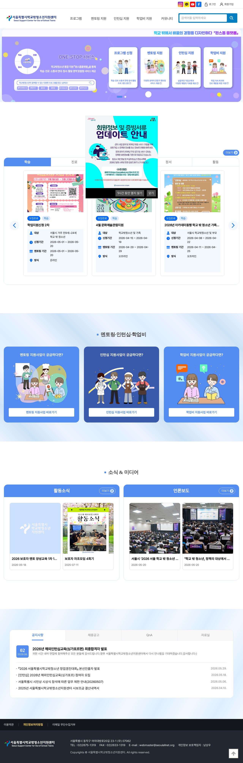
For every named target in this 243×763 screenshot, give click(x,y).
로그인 (212, 4)
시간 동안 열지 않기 (129, 193)
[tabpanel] (121, 65)
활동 (216, 162)
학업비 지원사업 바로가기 (201, 412)
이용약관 (9, 724)
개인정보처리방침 (33, 724)
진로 (74, 162)
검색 (231, 18)
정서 (169, 162)
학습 (27, 162)
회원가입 (229, 4)
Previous (14, 225)
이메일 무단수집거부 (63, 724)
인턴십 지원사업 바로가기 (121, 412)
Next (233, 225)
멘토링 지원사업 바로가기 (41, 412)
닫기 (151, 193)
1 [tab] (119, 97)
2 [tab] (125, 97)
